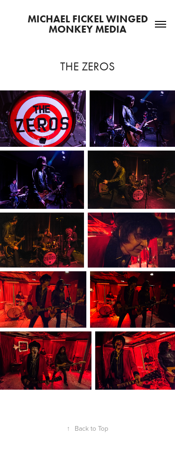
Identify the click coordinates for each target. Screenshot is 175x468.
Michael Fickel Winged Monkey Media (89, 24)
